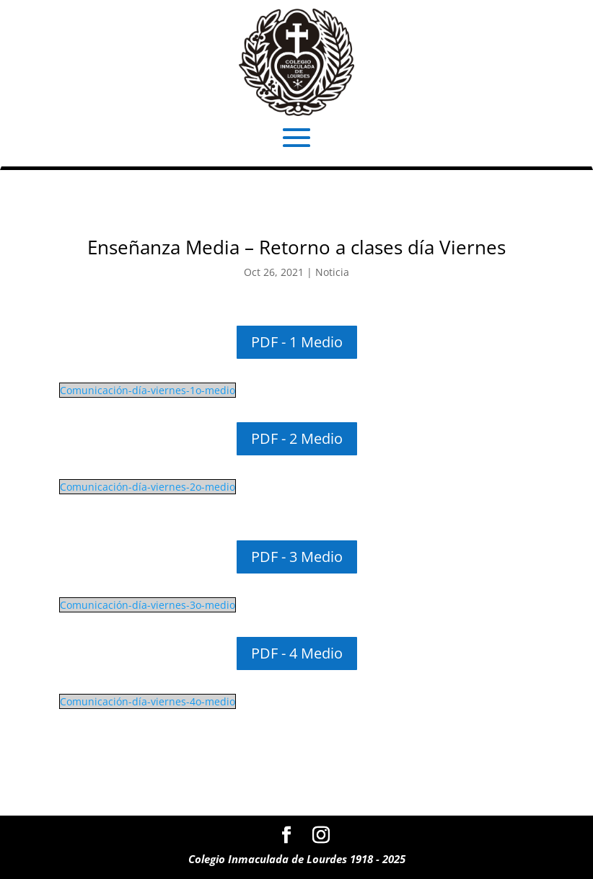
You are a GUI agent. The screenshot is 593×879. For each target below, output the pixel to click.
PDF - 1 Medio (297, 342)
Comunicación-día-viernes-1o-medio (147, 390)
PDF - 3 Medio (297, 556)
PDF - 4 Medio (297, 653)
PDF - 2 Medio (297, 438)
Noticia (332, 272)
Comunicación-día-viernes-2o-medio (147, 487)
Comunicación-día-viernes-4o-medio (147, 701)
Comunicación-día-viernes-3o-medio (147, 605)
